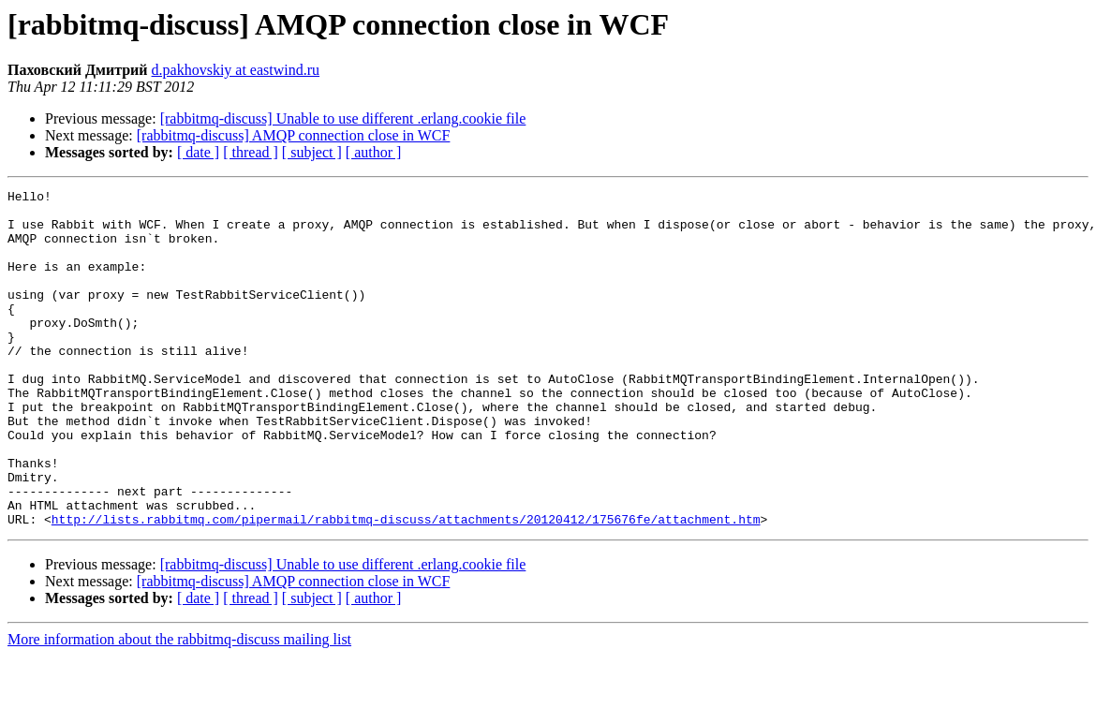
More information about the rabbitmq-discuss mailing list (179, 707)
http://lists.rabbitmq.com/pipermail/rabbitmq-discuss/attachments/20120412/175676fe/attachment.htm (406, 586)
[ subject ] (312, 152)
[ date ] (198, 152)
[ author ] (374, 152)
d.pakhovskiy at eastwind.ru (236, 70)
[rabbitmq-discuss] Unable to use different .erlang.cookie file (343, 118)
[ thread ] (250, 152)
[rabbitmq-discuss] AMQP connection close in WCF (294, 135)
